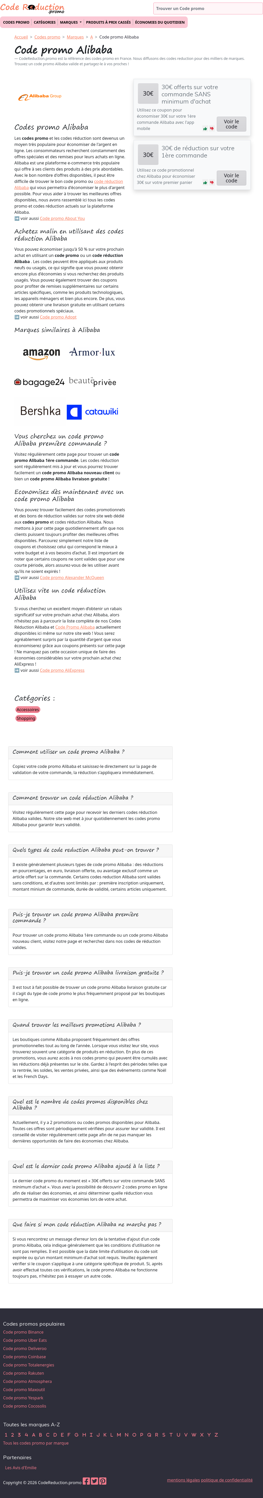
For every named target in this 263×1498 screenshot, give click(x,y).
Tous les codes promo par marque (36, 1443)
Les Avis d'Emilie (20, 1468)
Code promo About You (62, 218)
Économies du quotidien (160, 22)
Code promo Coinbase (24, 1357)
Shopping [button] (26, 718)
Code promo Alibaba (119, 37)
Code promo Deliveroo (24, 1348)
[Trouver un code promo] (208, 8)
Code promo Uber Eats (25, 1340)
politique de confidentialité (227, 1480)
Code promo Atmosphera (27, 1381)
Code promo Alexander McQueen (72, 577)
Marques (75, 37)
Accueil (21, 37)
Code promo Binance (23, 1332)
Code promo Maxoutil (24, 1389)
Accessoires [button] (28, 709)
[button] (205, 128)
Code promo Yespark (23, 1398)
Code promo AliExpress (62, 670)
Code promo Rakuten (23, 1373)
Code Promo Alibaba (75, 627)
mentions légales (183, 1480)
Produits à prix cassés (108, 22)
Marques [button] (69, 22)
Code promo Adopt (58, 317)
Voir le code (231, 124)
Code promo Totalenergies (28, 1365)
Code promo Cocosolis (24, 1406)
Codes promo (16, 22)
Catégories (44, 22)
